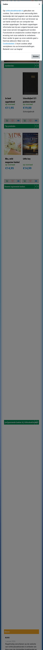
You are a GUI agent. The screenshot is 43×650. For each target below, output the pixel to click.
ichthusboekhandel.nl (14, 11)
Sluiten (36, 56)
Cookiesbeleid (8, 44)
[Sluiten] (39, 4)
